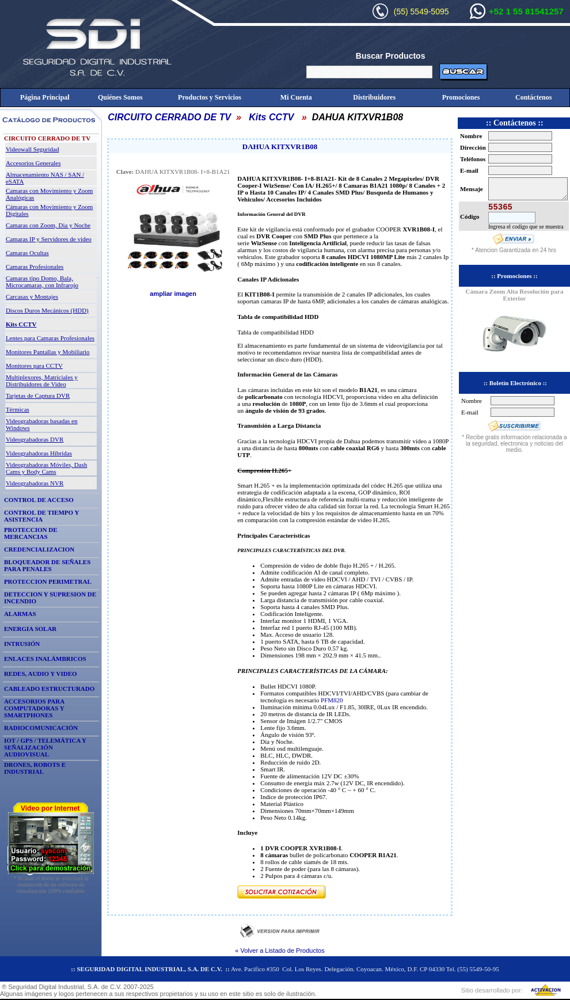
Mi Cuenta (296, 97)
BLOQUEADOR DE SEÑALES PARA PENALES (47, 565)
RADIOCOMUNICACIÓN (41, 727)
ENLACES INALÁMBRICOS (45, 658)
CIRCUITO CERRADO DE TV (169, 117)
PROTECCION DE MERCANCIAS (31, 533)
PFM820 (332, 700)
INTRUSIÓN (22, 643)
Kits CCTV (271, 117)
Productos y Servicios (209, 97)
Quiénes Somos (120, 97)
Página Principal (45, 97)
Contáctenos (533, 97)
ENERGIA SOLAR (30, 628)
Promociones (461, 97)
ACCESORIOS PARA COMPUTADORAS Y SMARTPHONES (34, 708)
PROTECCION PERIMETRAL (48, 581)
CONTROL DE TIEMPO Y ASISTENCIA (41, 516)
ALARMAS (20, 613)
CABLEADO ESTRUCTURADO (49, 688)
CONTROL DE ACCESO (39, 499)
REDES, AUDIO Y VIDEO (40, 673)
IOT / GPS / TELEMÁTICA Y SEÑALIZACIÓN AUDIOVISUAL (45, 747)
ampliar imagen (173, 293)
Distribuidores (374, 97)
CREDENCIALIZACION (39, 549)
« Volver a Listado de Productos (279, 950)
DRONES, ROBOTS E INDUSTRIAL (35, 768)
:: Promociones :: (514, 275)
